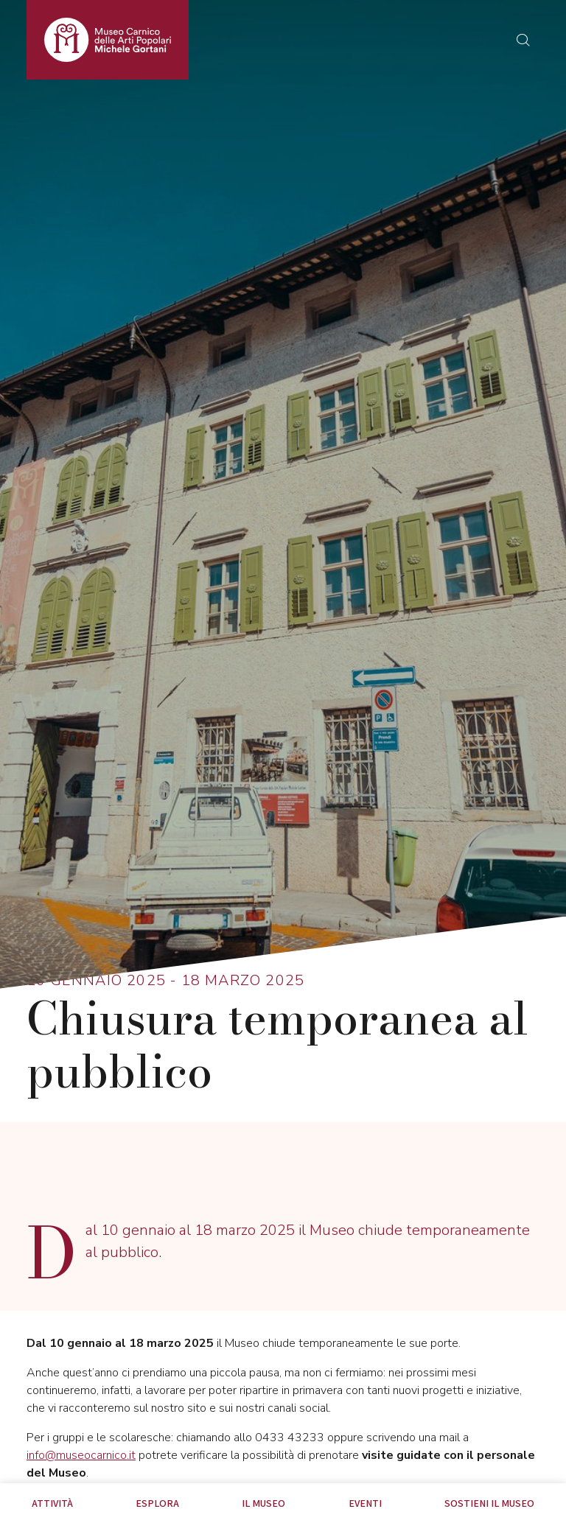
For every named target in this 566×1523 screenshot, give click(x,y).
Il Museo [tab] (263, 1503)
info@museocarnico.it (81, 1455)
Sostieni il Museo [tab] (489, 1503)
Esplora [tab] (157, 1503)
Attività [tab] (52, 1503)
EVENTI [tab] (365, 1503)
